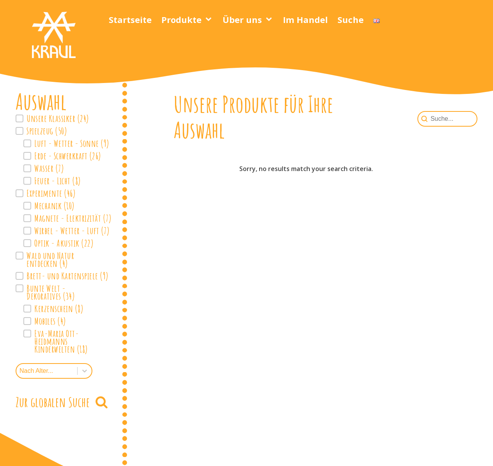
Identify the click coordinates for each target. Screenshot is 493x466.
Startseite (130, 19)
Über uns (242, 19)
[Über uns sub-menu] (270, 19)
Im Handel (305, 19)
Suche (351, 19)
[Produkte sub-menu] (210, 19)
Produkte (181, 19)
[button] (63, 118)
